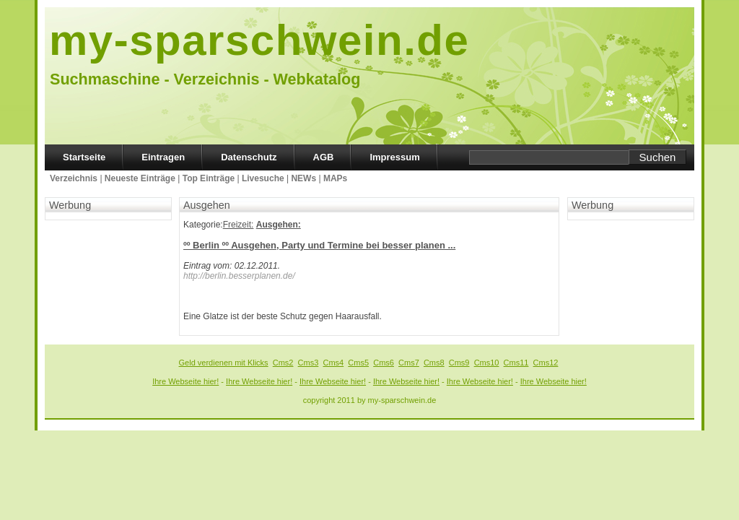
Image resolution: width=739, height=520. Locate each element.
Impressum (394, 157)
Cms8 (434, 362)
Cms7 (408, 362)
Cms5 (358, 362)
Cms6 (383, 362)
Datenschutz (248, 157)
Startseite (84, 157)
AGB (323, 157)
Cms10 (486, 362)
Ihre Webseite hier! (185, 381)
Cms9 (459, 362)
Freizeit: (238, 225)
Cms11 (516, 362)
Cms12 (546, 362)
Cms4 (333, 362)
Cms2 (283, 362)
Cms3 (308, 362)
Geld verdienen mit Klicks (223, 362)
